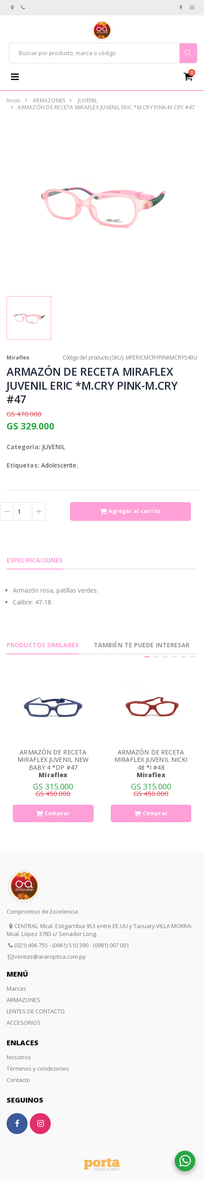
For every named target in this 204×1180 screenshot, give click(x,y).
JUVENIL (88, 100)
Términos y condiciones (38, 1068)
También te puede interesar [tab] (142, 645)
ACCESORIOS (24, 1022)
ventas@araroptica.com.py (50, 956)
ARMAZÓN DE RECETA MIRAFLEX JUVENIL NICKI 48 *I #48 (150, 760)
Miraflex (18, 357)
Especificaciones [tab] (35, 560)
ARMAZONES (49, 100)
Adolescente (59, 465)
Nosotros (19, 1057)
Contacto (18, 1080)
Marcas (16, 988)
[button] (191, 76)
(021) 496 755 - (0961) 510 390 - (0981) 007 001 (71, 945)
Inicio (14, 100)
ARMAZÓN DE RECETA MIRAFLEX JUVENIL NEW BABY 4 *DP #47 (53, 760)
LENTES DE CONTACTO (36, 1011)
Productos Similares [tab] (43, 645)
